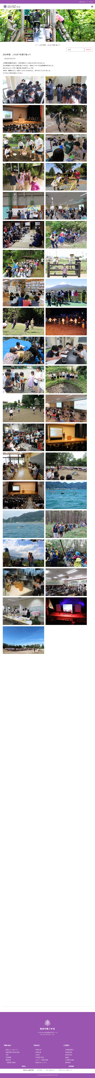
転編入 (67, 1057)
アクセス (39, 1070)
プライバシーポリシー (65, 1070)
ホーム (37, 45)
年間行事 (38, 1052)
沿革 (7, 1055)
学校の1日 (38, 1050)
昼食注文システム (41, 1062)
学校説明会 (68, 1052)
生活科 (37, 1055)
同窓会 (24, 1066)
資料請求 (68, 1062)
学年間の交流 (39, 1057)
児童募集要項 (69, 1050)
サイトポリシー (50, 1070)
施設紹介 (8, 1060)
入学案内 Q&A (69, 1060)
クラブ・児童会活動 (41, 1060)
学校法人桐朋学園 (28, 1070)
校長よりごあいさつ (12, 1050)
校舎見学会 (68, 1055)
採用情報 (71, 1066)
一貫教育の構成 (10, 1062)
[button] (92, 6)
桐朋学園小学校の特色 (13, 1052)
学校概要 (8, 1057)
